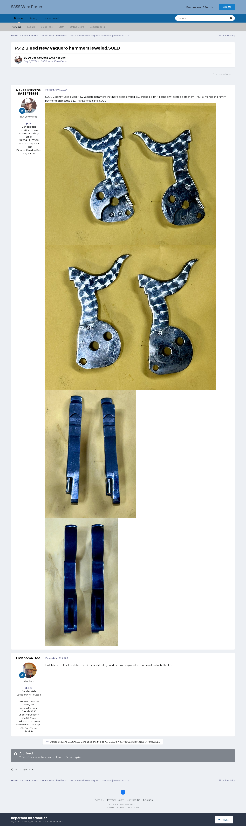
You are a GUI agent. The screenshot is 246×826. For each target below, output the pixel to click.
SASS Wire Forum (27, 6)
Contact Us (133, 800)
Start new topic (222, 74)
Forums (16, 26)
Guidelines (46, 26)
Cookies (148, 800)
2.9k (28, 688)
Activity (34, 18)
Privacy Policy (115, 800)
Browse (18, 20)
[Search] (193, 18)
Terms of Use (56, 821)
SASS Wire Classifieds (53, 61)
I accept (224, 819)
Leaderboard (97, 26)
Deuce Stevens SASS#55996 (47, 57)
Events (31, 26)
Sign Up (227, 6)
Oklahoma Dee (28, 658)
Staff (61, 26)
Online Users (77, 26)
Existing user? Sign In (201, 7)
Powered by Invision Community (123, 807)
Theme (98, 800)
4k (29, 123)
